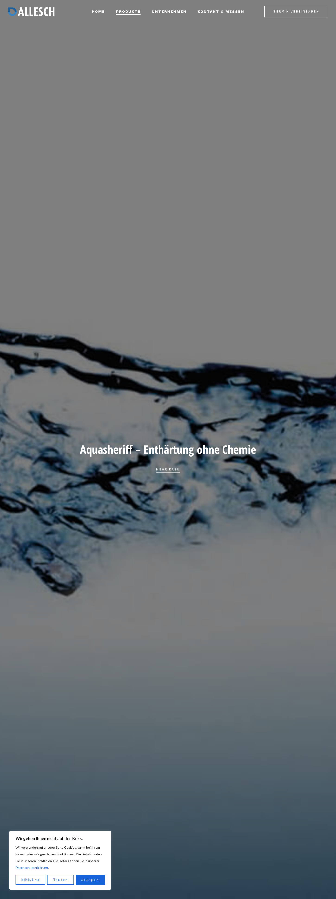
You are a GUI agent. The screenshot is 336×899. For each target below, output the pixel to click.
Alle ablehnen (60, 879)
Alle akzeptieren (90, 879)
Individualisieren (30, 879)
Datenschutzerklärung (32, 868)
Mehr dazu (168, 477)
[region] (60, 860)
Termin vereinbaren (296, 11)
